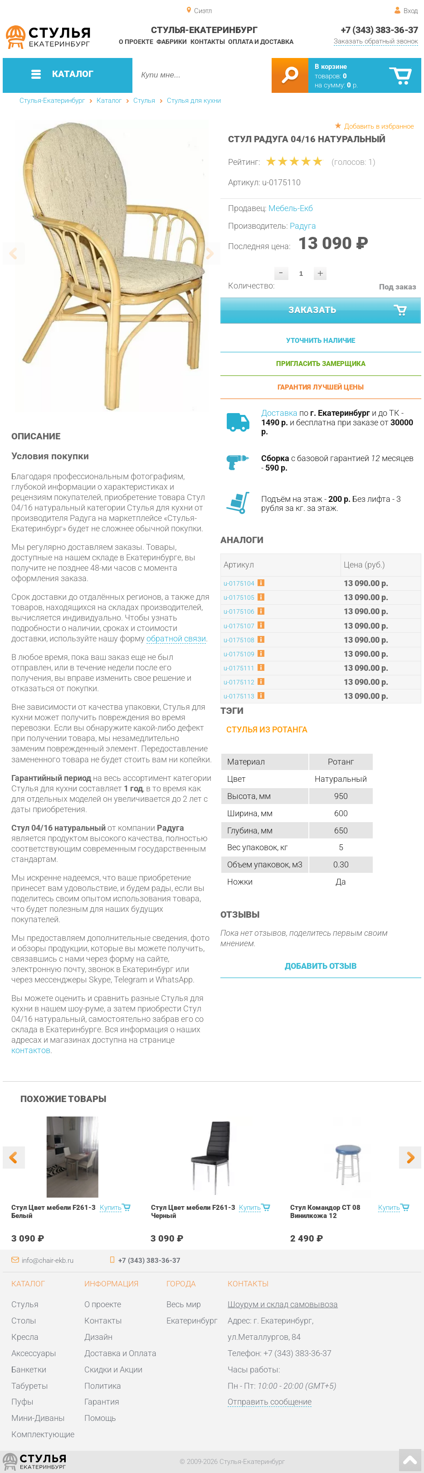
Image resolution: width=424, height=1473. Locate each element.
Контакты (207, 41)
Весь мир (183, 1304)
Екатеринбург (192, 1320)
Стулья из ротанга (266, 729)
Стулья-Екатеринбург (52, 100)
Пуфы (22, 1401)
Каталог (109, 100)
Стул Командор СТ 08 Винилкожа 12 (325, 1211)
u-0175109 (239, 654)
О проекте (136, 41)
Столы (23, 1320)
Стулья (144, 100)
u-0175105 (239, 598)
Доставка (279, 413)
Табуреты (29, 1386)
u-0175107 (239, 626)
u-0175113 (239, 696)
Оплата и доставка (260, 41)
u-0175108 (239, 640)
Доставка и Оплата (120, 1353)
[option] (111, 266)
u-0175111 (239, 668)
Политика (102, 1386)
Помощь (100, 1418)
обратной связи (176, 638)
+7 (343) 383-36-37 (379, 29)
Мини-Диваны (38, 1418)
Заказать (348, 310)
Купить (111, 1207)
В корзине (331, 67)
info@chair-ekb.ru (47, 1260)
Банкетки (28, 1369)
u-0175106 (239, 612)
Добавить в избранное (379, 126)
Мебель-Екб (290, 208)
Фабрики (171, 41)
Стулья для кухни (194, 100)
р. (352, 85)
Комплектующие (42, 1434)
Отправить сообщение (270, 1401)
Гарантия (101, 1401)
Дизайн (98, 1337)
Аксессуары (33, 1353)
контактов (30, 1050)
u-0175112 (239, 682)
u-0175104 (239, 583)
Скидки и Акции (113, 1369)
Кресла (25, 1337)
